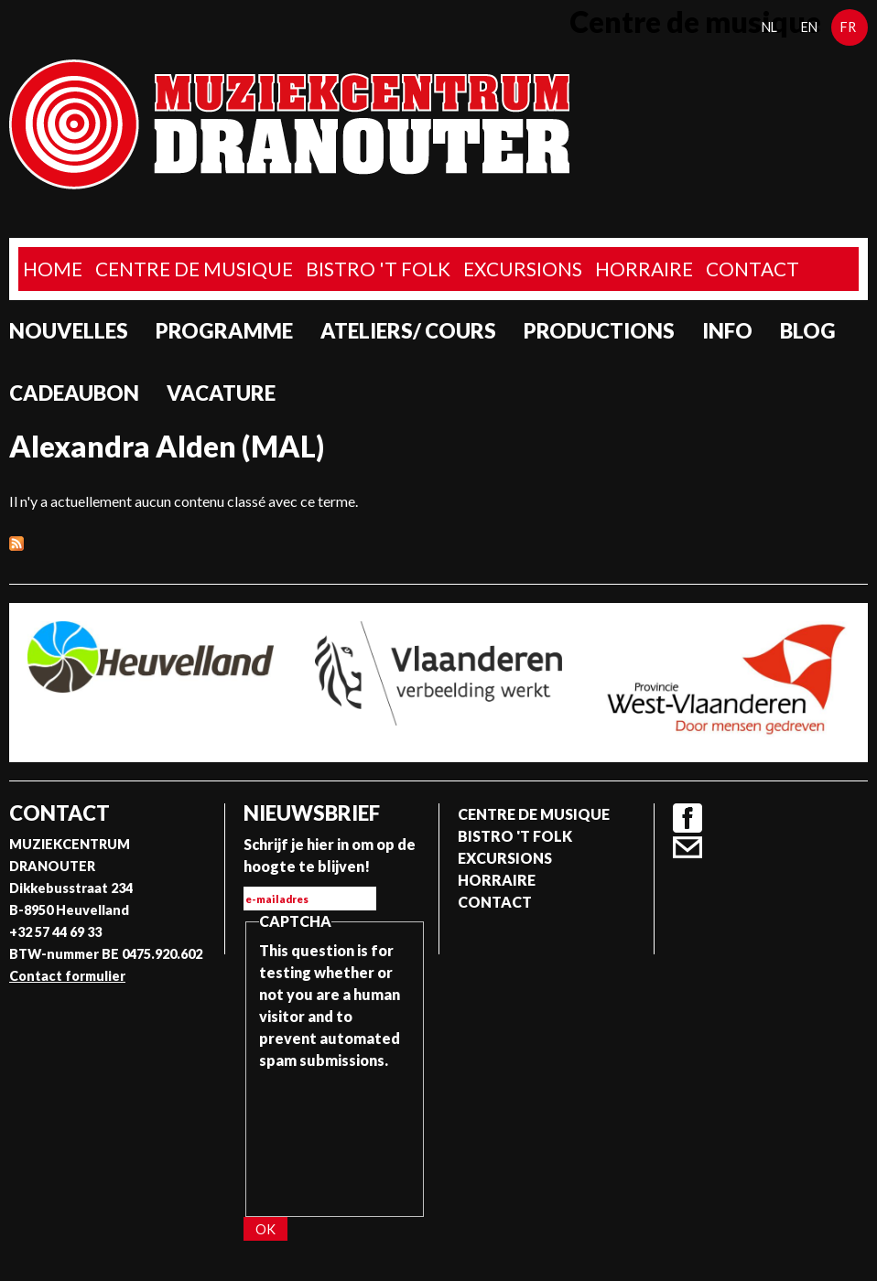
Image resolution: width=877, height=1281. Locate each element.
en (809, 27)
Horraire (644, 268)
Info (727, 330)
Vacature (221, 393)
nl (769, 27)
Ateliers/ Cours (408, 330)
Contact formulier (67, 976)
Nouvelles (68, 330)
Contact (752, 268)
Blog (808, 330)
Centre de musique (194, 268)
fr (848, 27)
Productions (599, 330)
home (52, 268)
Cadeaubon (74, 393)
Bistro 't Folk (378, 268)
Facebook (687, 818)
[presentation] (334, 1137)
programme (224, 330)
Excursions (522, 268)
